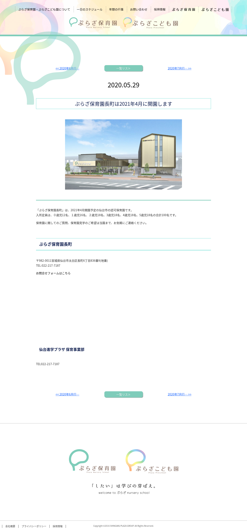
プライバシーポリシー (34, 526)
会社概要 (10, 526)
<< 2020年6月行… (67, 394)
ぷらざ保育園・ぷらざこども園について (44, 9)
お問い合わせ (138, 9)
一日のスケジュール (90, 9)
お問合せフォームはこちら (53, 273)
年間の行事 (116, 9)
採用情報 (159, 9)
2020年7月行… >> (179, 68)
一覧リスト (123, 68)
